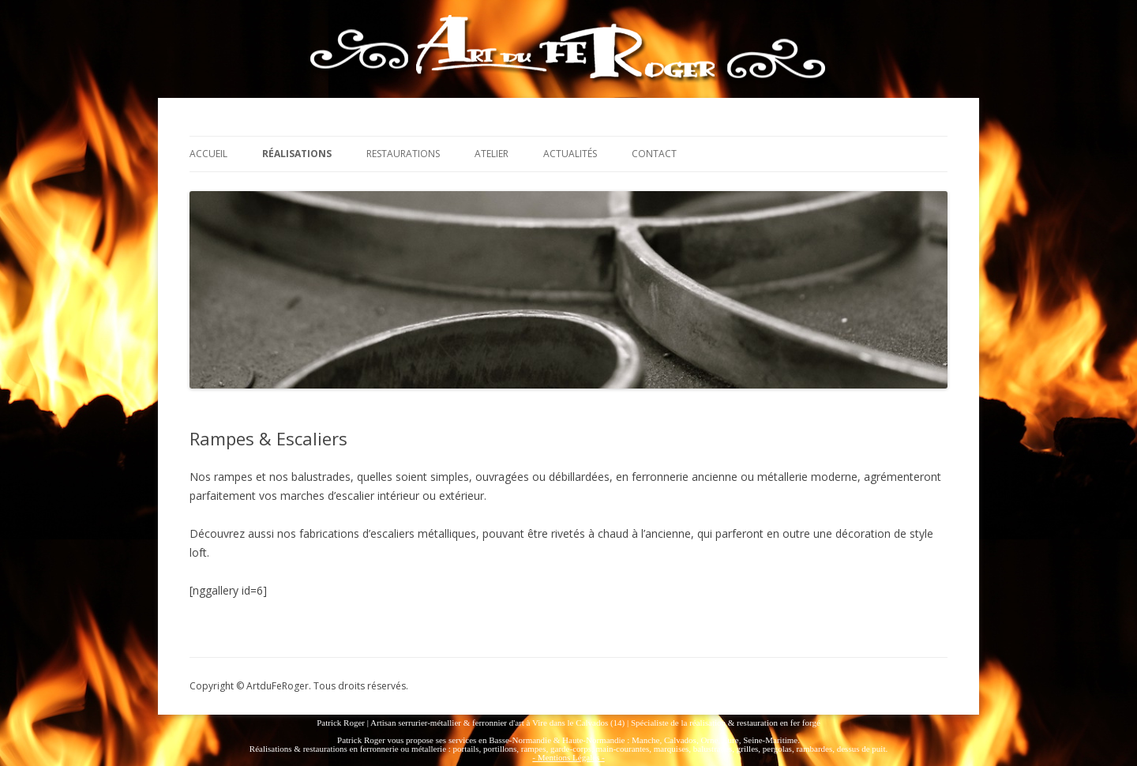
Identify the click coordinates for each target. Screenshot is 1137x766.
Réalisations (297, 153)
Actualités (570, 153)
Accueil (208, 153)
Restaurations (403, 153)
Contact (654, 153)
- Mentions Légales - (568, 757)
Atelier (491, 153)
